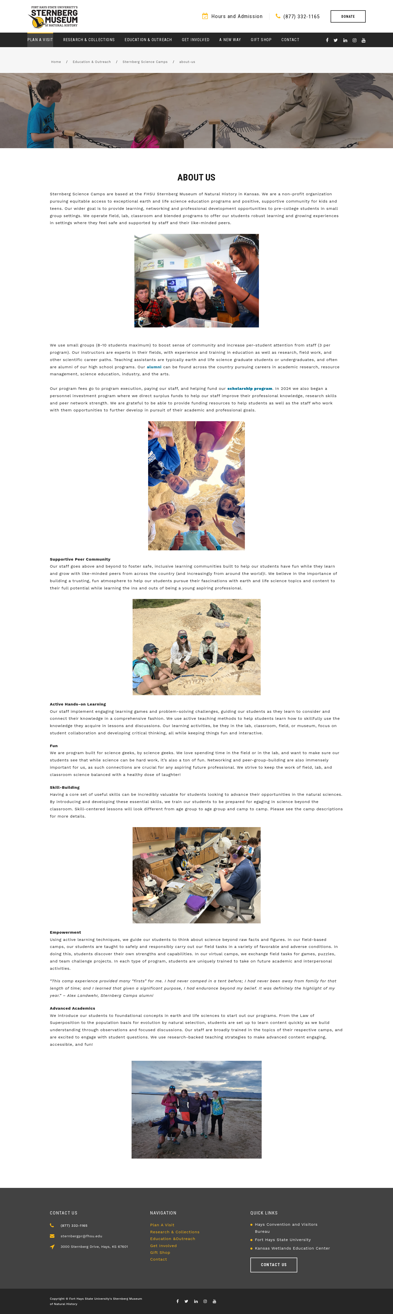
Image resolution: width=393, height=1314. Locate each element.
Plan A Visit (162, 1224)
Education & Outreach (148, 39)
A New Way (230, 39)
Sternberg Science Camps (145, 62)
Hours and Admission (237, 16)
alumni (154, 367)
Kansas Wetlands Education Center (292, 1248)
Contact (290, 39)
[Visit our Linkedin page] (345, 40)
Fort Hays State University (283, 1239)
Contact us (274, 1264)
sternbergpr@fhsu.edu (81, 1236)
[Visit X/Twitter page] (336, 40)
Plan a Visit (40, 39)
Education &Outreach (172, 1238)
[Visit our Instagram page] (355, 40)
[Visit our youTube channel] (364, 40)
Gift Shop (261, 39)
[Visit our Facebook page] (327, 40)
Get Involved (196, 39)
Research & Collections (89, 39)
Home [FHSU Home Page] (56, 62)
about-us (187, 62)
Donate (348, 17)
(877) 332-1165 (301, 17)
